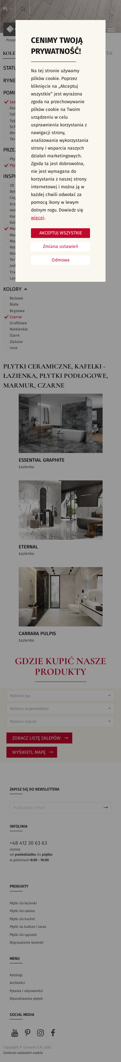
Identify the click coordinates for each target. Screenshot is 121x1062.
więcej (37, 218)
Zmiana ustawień (60, 246)
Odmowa (61, 260)
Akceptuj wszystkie (60, 233)
